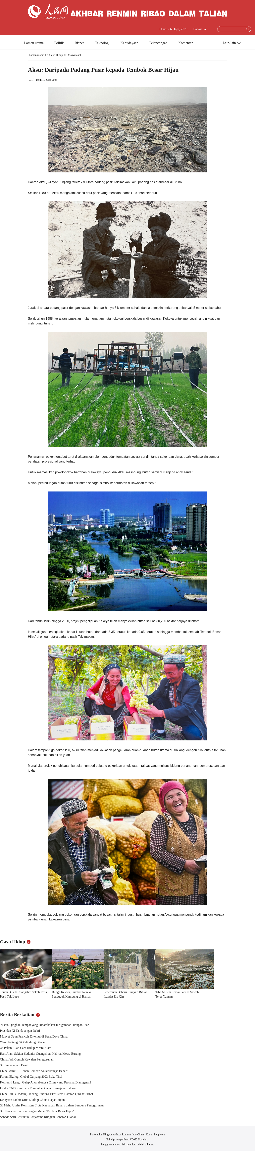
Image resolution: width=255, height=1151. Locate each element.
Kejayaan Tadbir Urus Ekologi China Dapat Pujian (32, 1099)
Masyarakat (74, 55)
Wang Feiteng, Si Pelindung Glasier (23, 1042)
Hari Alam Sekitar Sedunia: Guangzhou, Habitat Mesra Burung (40, 1053)
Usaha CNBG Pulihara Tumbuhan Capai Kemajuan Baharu (38, 1088)
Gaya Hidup (56, 55)
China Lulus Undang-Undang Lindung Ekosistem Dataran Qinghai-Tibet (46, 1094)
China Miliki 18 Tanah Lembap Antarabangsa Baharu (34, 1071)
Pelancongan (158, 43)
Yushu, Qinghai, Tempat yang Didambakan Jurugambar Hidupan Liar (44, 1025)
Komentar (185, 43)
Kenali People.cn (155, 1134)
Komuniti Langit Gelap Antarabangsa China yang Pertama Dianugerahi (45, 1082)
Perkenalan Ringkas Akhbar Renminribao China (117, 1134)
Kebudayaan (129, 43)
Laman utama (34, 43)
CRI (31, 79)
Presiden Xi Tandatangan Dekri (20, 1030)
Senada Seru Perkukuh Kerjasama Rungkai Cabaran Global (38, 1117)
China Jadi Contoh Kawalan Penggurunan (26, 1059)
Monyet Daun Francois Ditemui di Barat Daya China (34, 1036)
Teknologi (102, 43)
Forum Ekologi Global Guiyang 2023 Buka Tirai (31, 1076)
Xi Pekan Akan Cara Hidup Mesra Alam (25, 1048)
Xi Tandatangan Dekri (14, 1065)
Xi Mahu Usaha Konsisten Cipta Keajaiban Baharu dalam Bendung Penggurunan (52, 1105)
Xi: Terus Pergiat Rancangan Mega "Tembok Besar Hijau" (37, 1111)
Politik (59, 43)
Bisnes (80, 43)
